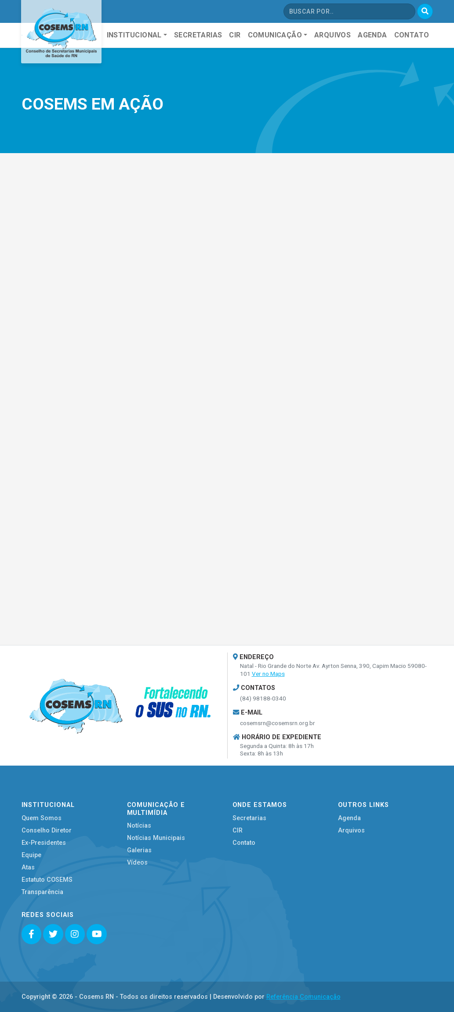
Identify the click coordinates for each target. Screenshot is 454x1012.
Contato (243, 843)
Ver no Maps (268, 673)
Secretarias (249, 818)
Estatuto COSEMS (47, 880)
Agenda (349, 818)
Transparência (42, 892)
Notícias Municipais (156, 838)
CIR (237, 830)
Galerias (139, 850)
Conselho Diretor (47, 830)
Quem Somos (42, 818)
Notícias (139, 825)
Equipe (31, 855)
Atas (28, 867)
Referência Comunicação (303, 997)
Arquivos (351, 830)
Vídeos (137, 862)
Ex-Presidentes (44, 843)
